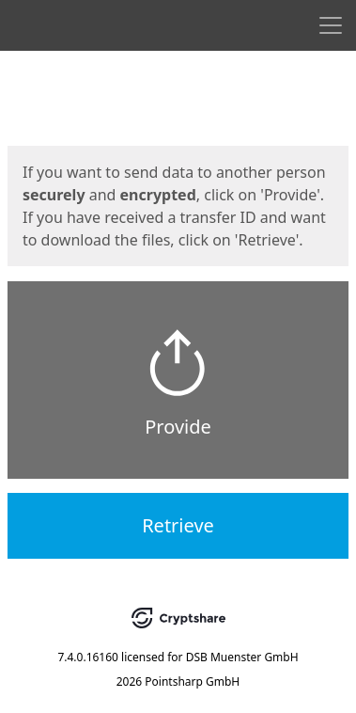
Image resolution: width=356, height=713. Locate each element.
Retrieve (178, 525)
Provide (178, 426)
